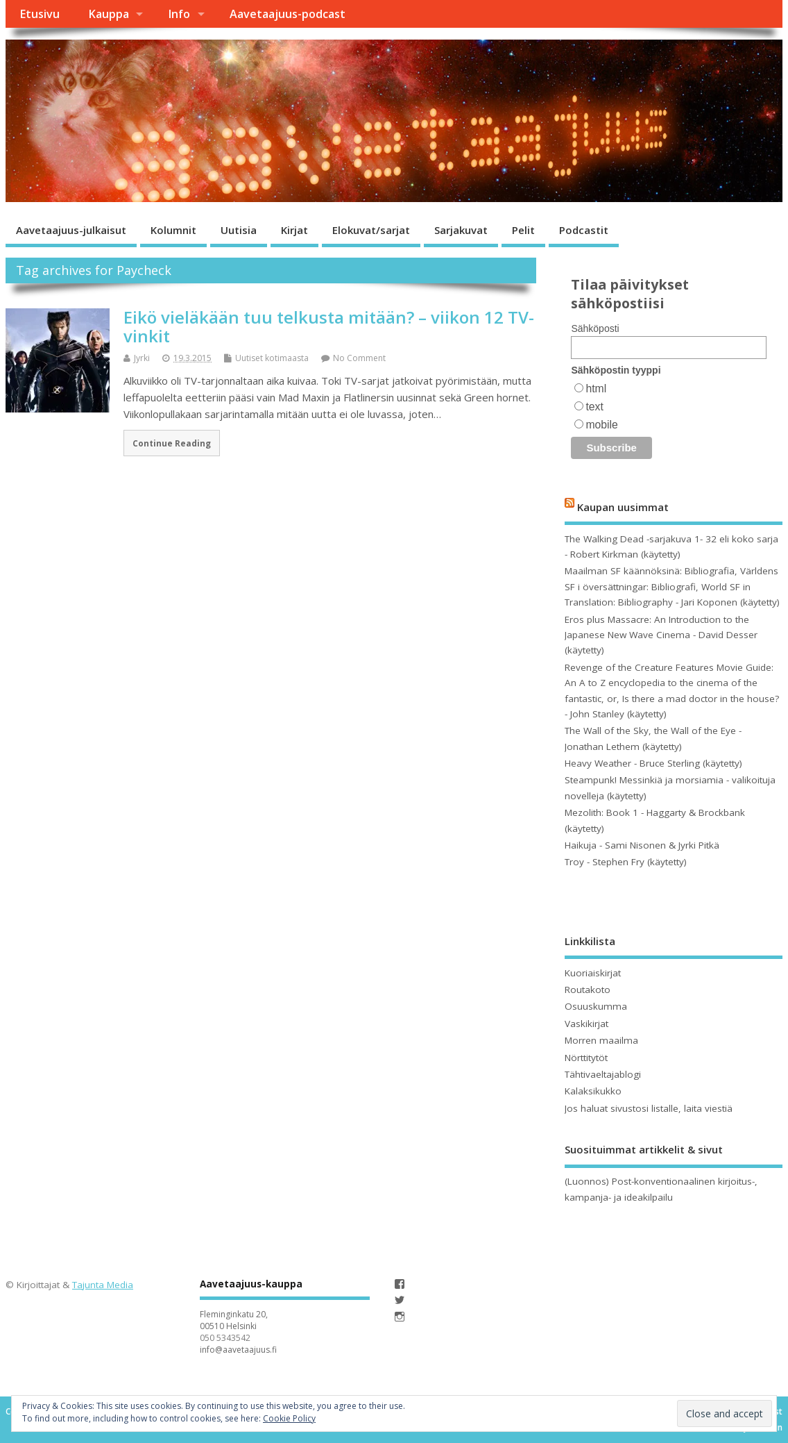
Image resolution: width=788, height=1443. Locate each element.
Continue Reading (171, 443)
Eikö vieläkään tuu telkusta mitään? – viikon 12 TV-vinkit (328, 326)
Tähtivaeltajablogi (603, 1074)
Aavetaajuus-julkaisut (71, 230)
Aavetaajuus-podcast (287, 14)
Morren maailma (601, 1040)
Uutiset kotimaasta (272, 358)
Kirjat (294, 230)
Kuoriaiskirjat (593, 973)
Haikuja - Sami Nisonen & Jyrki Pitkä (642, 845)
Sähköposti (595, 328)
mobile (601, 425)
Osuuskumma (596, 1006)
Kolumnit (173, 230)
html (595, 388)
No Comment (359, 358)
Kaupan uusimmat (623, 507)
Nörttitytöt (586, 1057)
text (594, 406)
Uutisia (239, 230)
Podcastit (583, 230)
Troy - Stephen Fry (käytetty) (626, 862)
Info (179, 14)
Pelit (523, 230)
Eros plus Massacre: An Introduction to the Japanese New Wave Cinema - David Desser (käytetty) (661, 635)
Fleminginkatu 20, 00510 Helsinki (234, 1320)
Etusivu (39, 14)
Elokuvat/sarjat (371, 230)
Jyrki (142, 358)
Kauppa (108, 14)
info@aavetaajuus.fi (238, 1350)
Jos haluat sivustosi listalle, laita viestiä (649, 1108)
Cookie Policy (289, 1418)
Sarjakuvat (461, 230)
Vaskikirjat (586, 1023)
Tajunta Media (102, 1284)
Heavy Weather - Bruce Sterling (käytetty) (653, 763)
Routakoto (587, 989)
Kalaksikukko (593, 1091)
